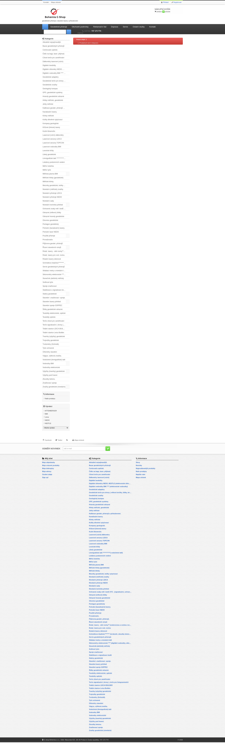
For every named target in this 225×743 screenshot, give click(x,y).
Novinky (139, 466)
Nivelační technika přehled (53, 205)
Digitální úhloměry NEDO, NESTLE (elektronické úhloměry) (56, 69)
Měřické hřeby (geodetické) (53, 178)
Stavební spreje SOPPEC (52, 305)
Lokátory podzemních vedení (54, 162)
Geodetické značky (50, 85)
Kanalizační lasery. (50, 112)
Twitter (60, 442)
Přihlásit (165, 2)
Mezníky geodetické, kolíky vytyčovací (56, 185)
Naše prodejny (50, 398)
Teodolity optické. (49, 317)
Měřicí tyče (47, 170)
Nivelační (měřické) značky (53, 189)
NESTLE (48, 424)
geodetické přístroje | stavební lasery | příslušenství (60, 14)
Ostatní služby (138, 27)
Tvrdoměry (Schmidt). (51, 344)
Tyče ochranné (48, 348)
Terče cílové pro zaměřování (53, 321)
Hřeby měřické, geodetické (53, 100)
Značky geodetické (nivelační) (54, 387)
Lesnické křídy (48, 151)
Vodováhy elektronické (51, 367)
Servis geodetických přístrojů (54, 267)
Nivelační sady (48, 201)
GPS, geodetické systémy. (53, 92)
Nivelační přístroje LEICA (52, 193)
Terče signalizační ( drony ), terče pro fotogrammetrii (56, 325)
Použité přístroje (49, 236)
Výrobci (48, 407)
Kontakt (46, 2)
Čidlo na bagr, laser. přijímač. (54, 54)
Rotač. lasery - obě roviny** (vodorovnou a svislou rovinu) (56, 251)
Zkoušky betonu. (49, 379)
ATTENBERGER (51, 411)
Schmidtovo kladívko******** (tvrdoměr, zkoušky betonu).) (56, 263)
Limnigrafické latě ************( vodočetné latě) (56, 158)
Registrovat (177, 2)
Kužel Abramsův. (49, 131)
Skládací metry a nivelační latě (54, 271)
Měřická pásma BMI (50, 174)
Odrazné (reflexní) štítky (52, 213)
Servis (125, 27)
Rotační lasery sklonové (52, 259)
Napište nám (140, 475)
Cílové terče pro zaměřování (53, 58)
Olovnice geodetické (50, 220)
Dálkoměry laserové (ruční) (53, 62)
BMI (46, 414)
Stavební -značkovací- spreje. (54, 298)
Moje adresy (46, 472)
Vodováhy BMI (48, 364)
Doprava (114, 27)
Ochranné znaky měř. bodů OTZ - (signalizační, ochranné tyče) (56, 209)
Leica (47, 418)
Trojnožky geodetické (51, 340)
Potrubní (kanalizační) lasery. (54, 228)
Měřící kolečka (48, 166)
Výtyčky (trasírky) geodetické (54, 371)
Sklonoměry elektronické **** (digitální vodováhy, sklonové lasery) (56, 274)
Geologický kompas (50, 89)
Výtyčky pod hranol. (50, 375)
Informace (49, 394)
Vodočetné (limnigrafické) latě (54, 360)
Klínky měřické (48, 116)
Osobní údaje (47, 475)
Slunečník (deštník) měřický (53, 278)
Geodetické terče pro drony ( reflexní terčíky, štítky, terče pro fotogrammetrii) (56, 81)
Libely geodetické (49, 154)
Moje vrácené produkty (50, 466)
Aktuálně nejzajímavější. (52, 42)
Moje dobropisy (48, 469)
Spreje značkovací (50, 286)
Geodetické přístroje (58, 27)
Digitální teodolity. (49, 65)
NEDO (47, 421)
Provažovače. (48, 240)
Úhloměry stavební (50, 352)
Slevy (138, 463)
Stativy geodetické (50, 294)
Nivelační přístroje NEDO (52, 197)
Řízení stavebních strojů (52, 247)
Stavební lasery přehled (52, 302)
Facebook (48, 442)
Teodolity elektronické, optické (54, 313)
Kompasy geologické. (51, 123)
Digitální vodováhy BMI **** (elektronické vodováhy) (56, 73)
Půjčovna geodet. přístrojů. (53, 244)
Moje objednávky (48, 463)
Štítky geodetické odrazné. (53, 309)
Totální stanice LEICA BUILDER (55, 329)
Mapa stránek (56, 2)
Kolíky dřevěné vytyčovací (53, 120)
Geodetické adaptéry (51, 77)
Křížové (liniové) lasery (51, 127)
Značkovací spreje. (50, 383)
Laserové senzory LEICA (52, 139)
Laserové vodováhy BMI (52, 147)
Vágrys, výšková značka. (52, 356)
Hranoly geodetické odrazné (53, 96)
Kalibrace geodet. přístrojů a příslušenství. (56, 108)
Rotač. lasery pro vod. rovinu (54, 255)
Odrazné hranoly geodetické (53, 216)
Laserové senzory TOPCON (53, 143)
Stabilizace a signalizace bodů (54, 290)
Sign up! (45, 478)
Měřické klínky (48, 182)
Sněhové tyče (48, 282)
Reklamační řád (99, 27)
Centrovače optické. (50, 50)
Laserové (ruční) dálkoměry (53, 135)
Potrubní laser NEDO (51, 232)
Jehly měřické (48, 104)
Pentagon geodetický (51, 224)
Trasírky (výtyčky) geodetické (54, 336)
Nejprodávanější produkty (145, 469)
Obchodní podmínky (80, 27)
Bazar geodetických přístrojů (53, 46)
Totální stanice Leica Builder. (53, 333)
